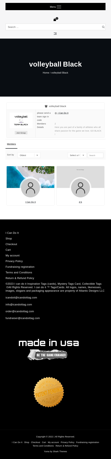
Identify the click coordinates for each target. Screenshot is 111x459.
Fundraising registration (19, 266)
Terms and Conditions (18, 272)
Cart (8, 249)
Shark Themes (60, 451)
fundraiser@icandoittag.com (22, 318)
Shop (8, 238)
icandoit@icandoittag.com (21, 297)
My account (12, 255)
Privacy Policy (14, 261)
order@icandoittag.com (19, 311)
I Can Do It (61, 113)
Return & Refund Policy (19, 278)
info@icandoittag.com (18, 304)
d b (80, 202)
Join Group (21, 133)
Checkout (11, 244)
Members (11, 144)
